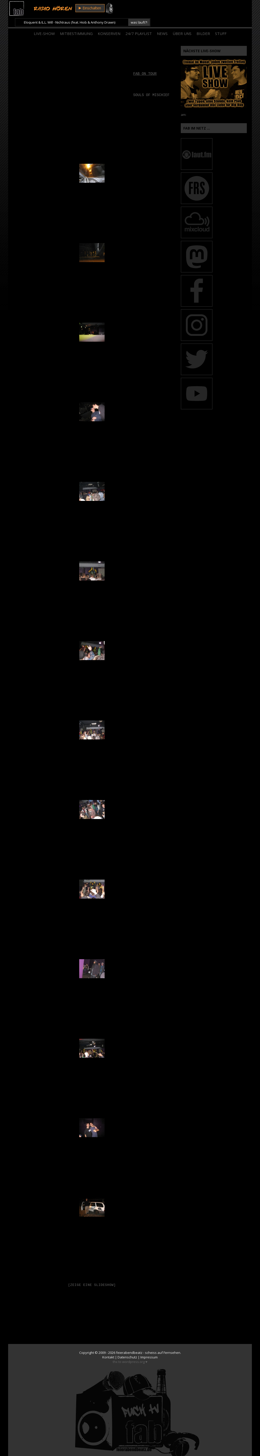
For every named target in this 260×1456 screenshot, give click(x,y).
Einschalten (89, 8)
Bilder (203, 22)
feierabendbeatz (129, 1342)
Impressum (149, 1347)
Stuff (220, 22)
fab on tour (145, 63)
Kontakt (108, 1347)
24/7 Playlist (138, 22)
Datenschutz (127, 1347)
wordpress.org (133, 1351)
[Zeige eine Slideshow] (92, 1274)
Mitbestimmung (76, 22)
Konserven (109, 22)
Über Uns (182, 22)
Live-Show (44, 22)
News (162, 22)
